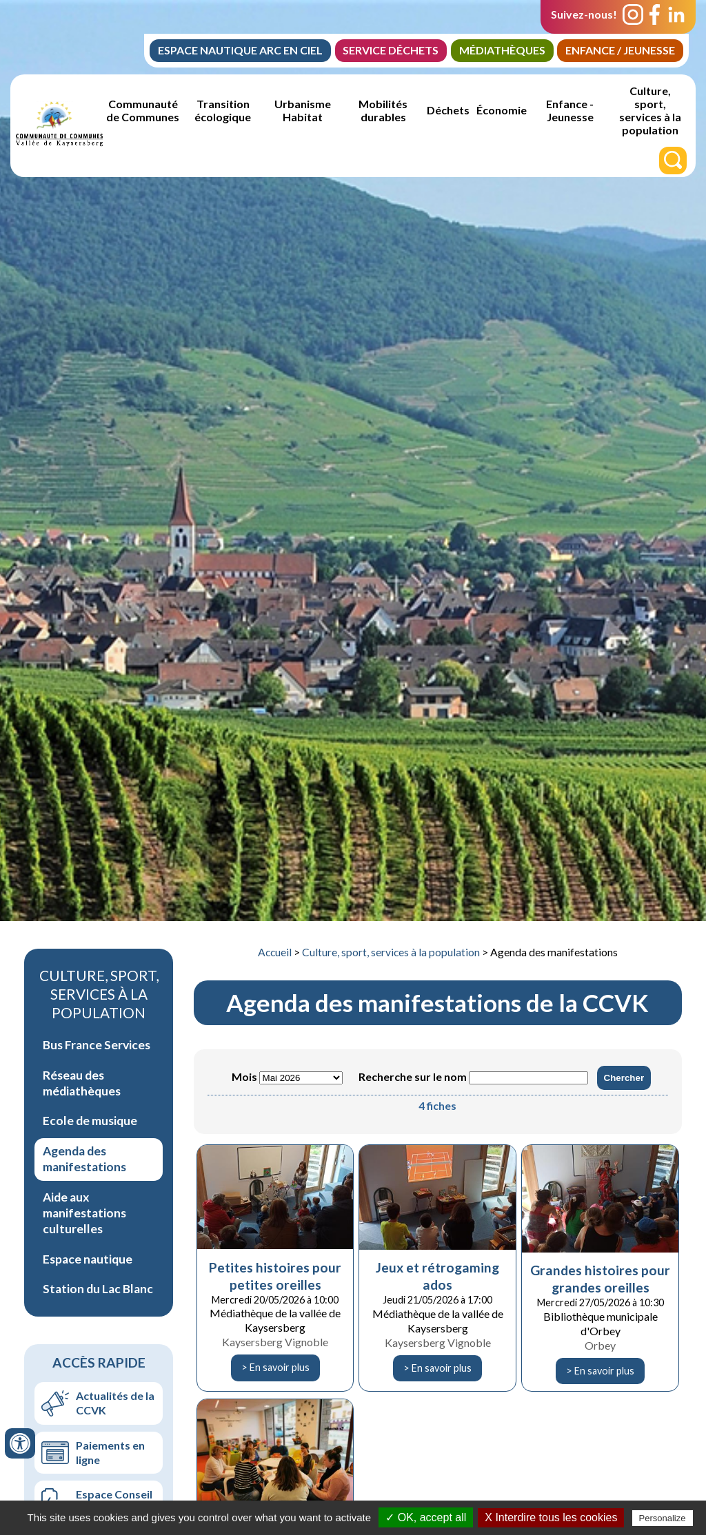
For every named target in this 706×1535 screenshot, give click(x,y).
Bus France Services (96, 1045)
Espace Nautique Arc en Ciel (237, 49)
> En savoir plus (275, 1367)
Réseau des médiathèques (82, 1083)
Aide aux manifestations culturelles (84, 1213)
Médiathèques (500, 49)
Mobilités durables (383, 110)
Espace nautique (87, 1259)
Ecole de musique (90, 1120)
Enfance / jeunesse (620, 49)
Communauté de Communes (142, 110)
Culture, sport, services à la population (650, 110)
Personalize (662, 1518)
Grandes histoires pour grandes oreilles (600, 1278)
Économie (501, 110)
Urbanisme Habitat (302, 110)
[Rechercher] (673, 160)
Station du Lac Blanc (98, 1288)
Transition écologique (222, 110)
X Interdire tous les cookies (551, 1517)
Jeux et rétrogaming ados (437, 1275)
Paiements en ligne (110, 1452)
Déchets (448, 110)
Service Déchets (388, 49)
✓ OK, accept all (425, 1517)
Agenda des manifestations (84, 1159)
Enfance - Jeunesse (570, 110)
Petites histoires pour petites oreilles (275, 1275)
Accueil (275, 952)
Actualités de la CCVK (115, 1402)
